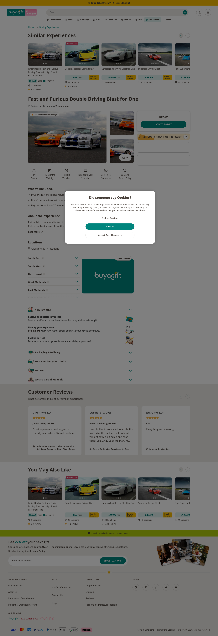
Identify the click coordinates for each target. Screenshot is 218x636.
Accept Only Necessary (110, 235)
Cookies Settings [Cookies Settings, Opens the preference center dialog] (109, 218)
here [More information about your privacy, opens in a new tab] (142, 210)
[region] (110, 217)
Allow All (110, 226)
